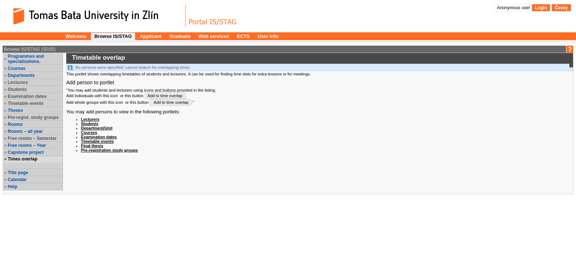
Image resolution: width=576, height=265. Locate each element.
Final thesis (92, 146)
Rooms (15, 124)
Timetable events (25, 103)
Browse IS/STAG (113, 36)
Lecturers (18, 82)
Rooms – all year (25, 131)
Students (17, 89)
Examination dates (27, 96)
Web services (213, 36)
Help (12, 186)
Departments (21, 75)
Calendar (17, 179)
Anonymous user (514, 7)
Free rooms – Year (27, 145)
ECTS (243, 36)
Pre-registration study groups (109, 150)
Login (541, 7)
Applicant (151, 36)
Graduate (180, 36)
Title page (18, 172)
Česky (561, 7)
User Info (268, 36)
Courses (16, 68)
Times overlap (22, 159)
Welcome (76, 36)
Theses (15, 110)
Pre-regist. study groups (33, 117)
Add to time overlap (165, 95)
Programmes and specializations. (26, 59)
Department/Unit (97, 128)
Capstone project (26, 152)
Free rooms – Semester (32, 138)
